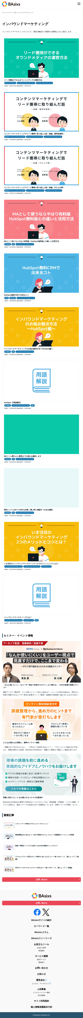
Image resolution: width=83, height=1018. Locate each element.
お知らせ (41, 974)
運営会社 (40, 980)
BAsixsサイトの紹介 (41, 920)
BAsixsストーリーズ (41, 938)
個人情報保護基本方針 (41, 1007)
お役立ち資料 (41, 948)
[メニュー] (78, 4)
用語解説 (41, 950)
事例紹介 (41, 962)
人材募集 (41, 989)
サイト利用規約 (41, 1001)
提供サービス (41, 959)
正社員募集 (41, 995)
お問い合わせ (41, 879)
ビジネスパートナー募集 (41, 992)
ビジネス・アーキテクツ (40, 983)
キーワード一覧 (11, 12)
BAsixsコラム (41, 932)
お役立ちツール (41, 944)
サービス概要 (41, 956)
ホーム (4, 12)
